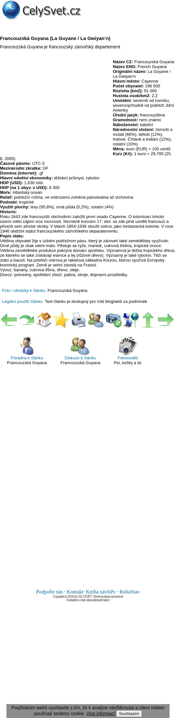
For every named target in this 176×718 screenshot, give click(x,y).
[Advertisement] (54, 106)
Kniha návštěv (101, 591)
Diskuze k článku (80, 348)
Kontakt (75, 591)
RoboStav (130, 591)
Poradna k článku (27, 348)
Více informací (100, 713)
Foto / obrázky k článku (23, 290)
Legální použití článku (22, 301)
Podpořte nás (49, 591)
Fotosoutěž (128, 348)
